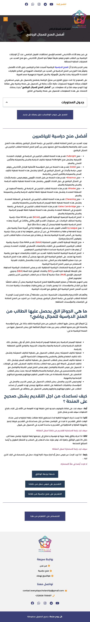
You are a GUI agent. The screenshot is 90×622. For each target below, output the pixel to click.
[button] (5, 19)
